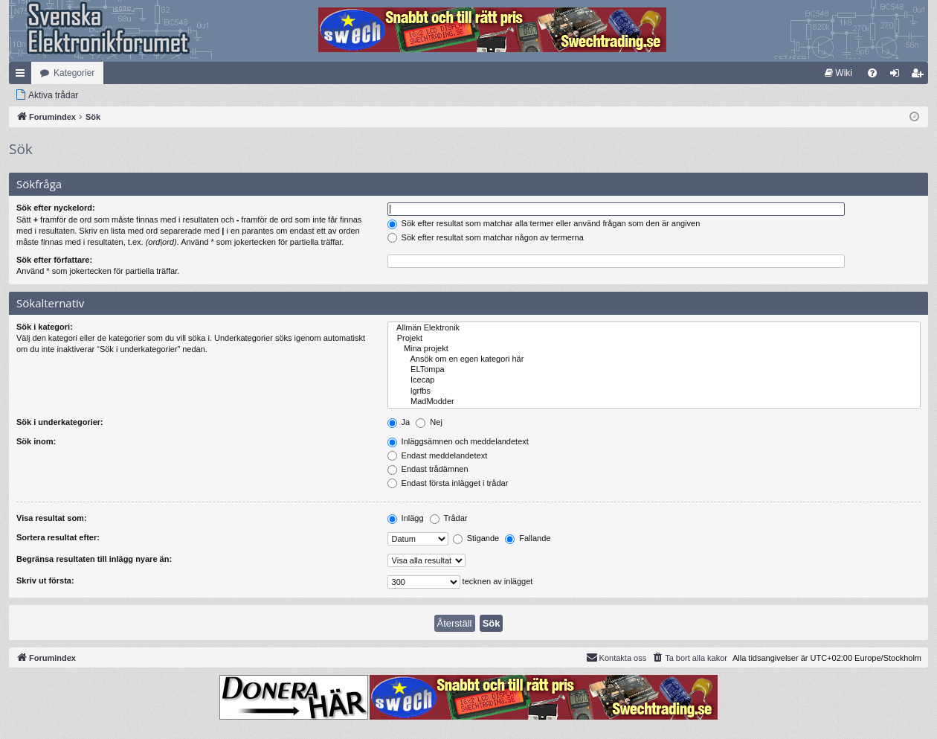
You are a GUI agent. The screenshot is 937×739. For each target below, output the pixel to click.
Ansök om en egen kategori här (654, 359)
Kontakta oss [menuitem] (616, 657)
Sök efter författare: (54, 259)
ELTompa (654, 370)
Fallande (527, 538)
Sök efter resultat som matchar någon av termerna (485, 237)
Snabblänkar (23, 76)
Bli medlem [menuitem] (920, 76)
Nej (429, 422)
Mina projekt (654, 349)
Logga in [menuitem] (898, 76)
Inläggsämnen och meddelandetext (458, 441)
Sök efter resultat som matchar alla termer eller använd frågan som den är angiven (544, 223)
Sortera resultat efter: (58, 537)
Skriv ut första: (45, 580)
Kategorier (74, 73)
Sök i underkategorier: (59, 422)
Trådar (449, 518)
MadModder (654, 402)
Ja (398, 422)
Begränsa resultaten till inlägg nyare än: (94, 558)
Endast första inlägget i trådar (448, 483)
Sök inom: (36, 441)
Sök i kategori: (44, 326)
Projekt (654, 338)
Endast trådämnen (427, 468)
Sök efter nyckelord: (55, 207)
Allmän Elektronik (654, 328)
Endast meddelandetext (437, 455)
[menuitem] (838, 73)
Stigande (476, 538)
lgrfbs (654, 391)
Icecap (654, 380)
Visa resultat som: (51, 518)
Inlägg (405, 518)
